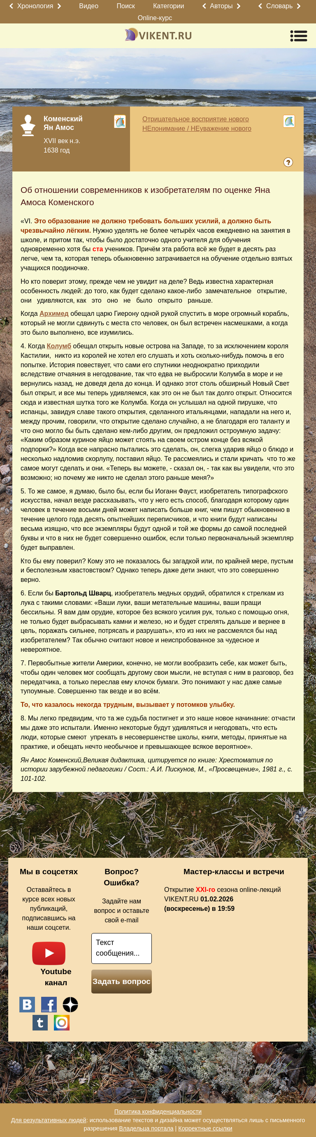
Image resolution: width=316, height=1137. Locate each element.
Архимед (54, 313)
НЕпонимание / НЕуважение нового (196, 128)
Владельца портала (146, 1128)
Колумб (59, 346)
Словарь (279, 5)
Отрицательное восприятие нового (195, 119)
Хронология (35, 5)
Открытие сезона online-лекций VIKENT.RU (222, 899)
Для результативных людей (48, 1120)
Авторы (221, 5)
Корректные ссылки (205, 1128)
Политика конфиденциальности (158, 1111)
